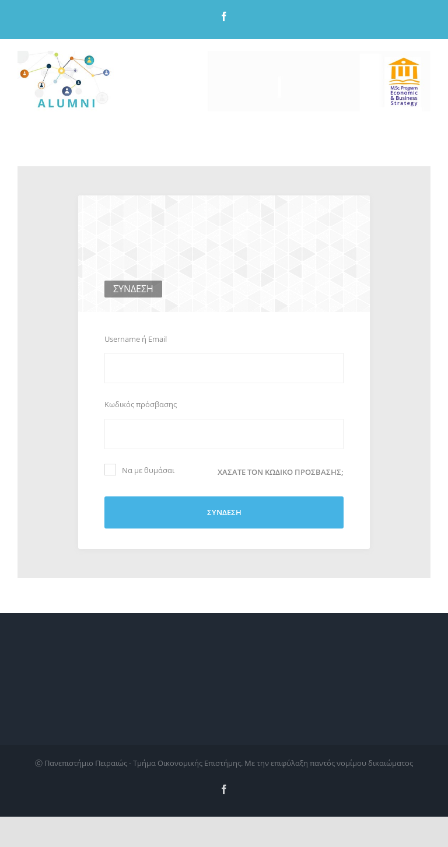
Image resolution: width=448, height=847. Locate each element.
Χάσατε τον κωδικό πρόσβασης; (281, 472)
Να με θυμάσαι (139, 469)
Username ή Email (135, 339)
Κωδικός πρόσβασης (140, 404)
